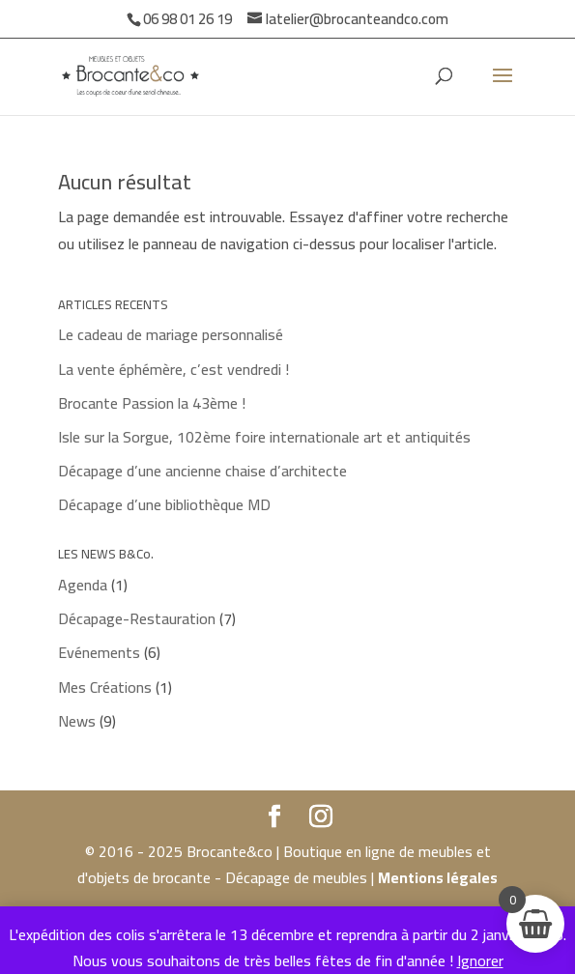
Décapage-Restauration (137, 618)
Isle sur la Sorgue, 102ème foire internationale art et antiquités (264, 436)
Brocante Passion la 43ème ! (151, 402)
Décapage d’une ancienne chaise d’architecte (202, 470)
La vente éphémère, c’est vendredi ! (173, 369)
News (77, 720)
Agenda (82, 584)
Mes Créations (105, 687)
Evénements (99, 652)
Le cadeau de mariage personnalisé (170, 334)
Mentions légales (438, 877)
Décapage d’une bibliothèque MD (164, 504)
